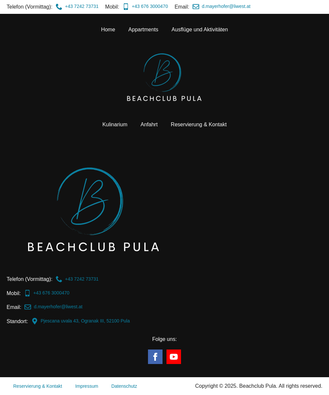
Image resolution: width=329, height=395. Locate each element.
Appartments (143, 29)
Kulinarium (115, 124)
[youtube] (173, 356)
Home (108, 29)
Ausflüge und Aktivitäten (199, 29)
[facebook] (155, 356)
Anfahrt (149, 124)
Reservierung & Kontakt (199, 124)
